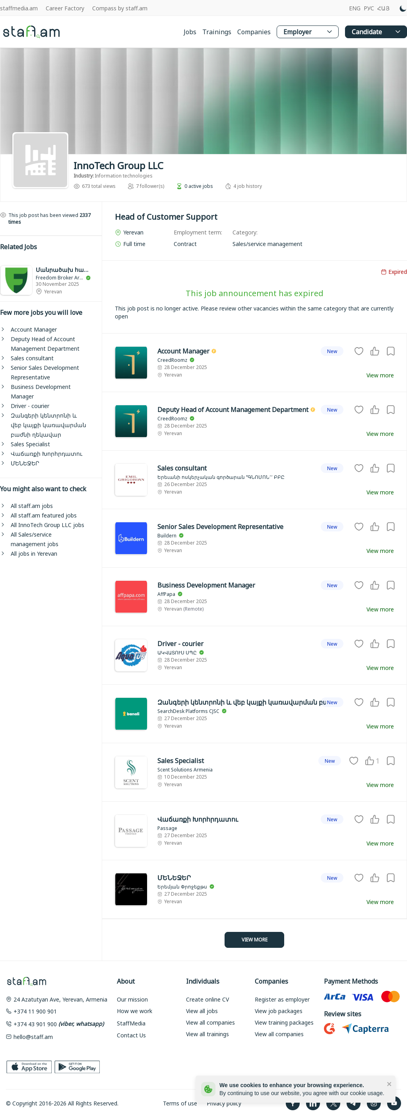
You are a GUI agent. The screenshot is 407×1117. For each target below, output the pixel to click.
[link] (51, 280)
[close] (389, 1083)
